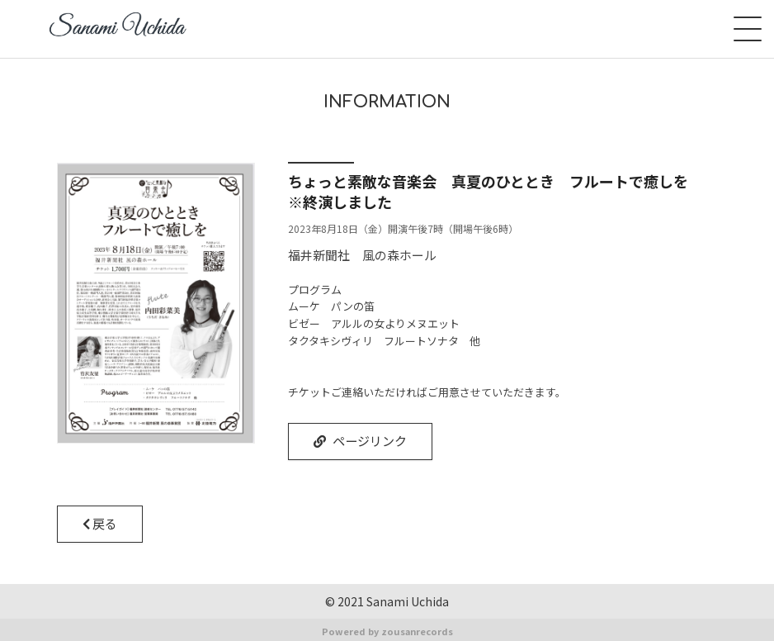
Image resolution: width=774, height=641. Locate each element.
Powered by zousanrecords (387, 630)
